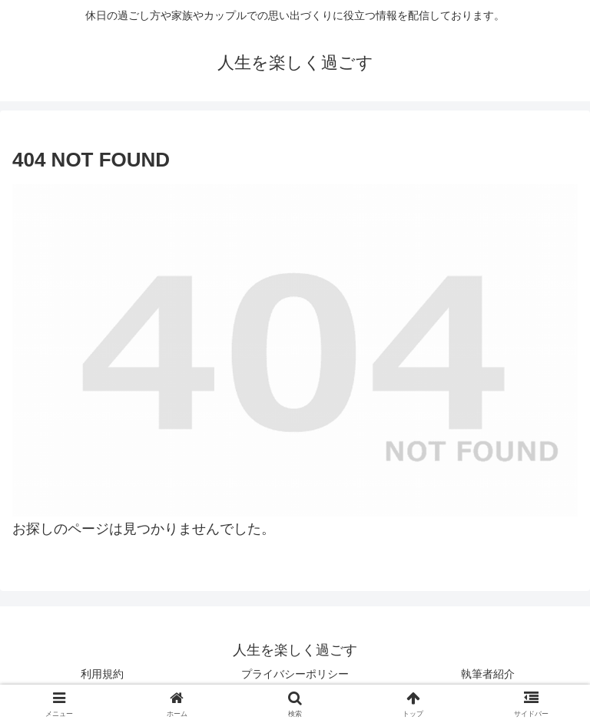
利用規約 (102, 674)
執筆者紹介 (488, 674)
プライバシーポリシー (295, 674)
